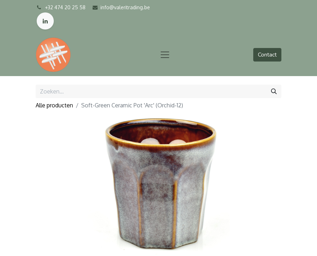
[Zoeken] (273, 91)
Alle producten (54, 105)
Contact (267, 55)
